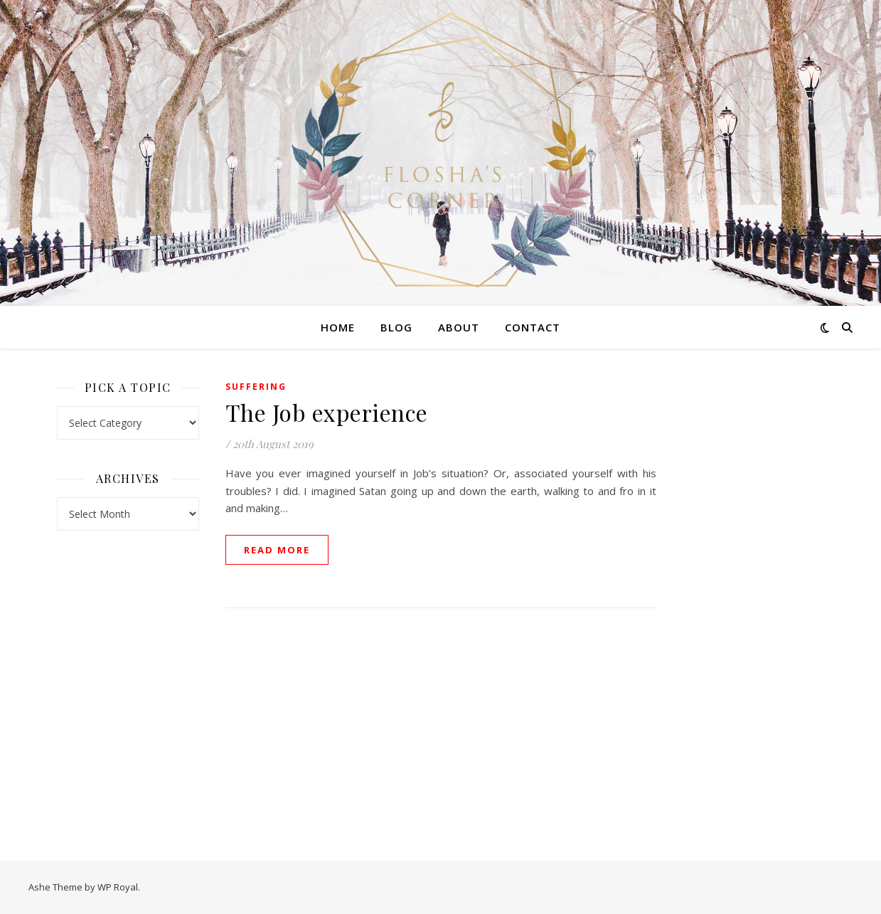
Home (338, 327)
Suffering (256, 387)
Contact (532, 327)
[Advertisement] (754, 590)
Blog (396, 327)
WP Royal (117, 887)
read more (277, 549)
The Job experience (326, 412)
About (458, 327)
